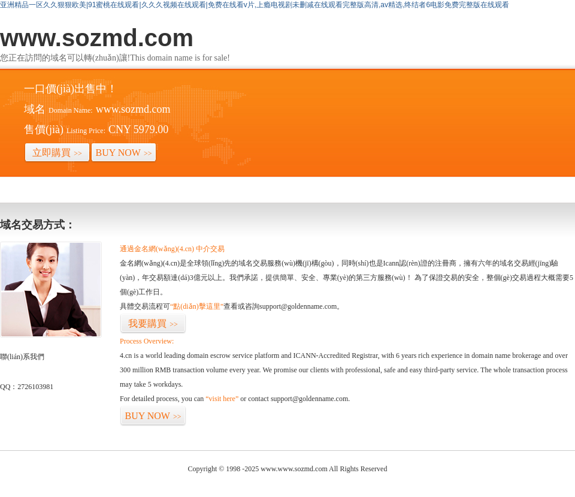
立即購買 (57, 152)
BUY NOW (124, 152)
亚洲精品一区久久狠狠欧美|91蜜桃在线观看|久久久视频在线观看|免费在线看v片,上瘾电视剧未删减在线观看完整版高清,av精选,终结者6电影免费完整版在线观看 (254, 5)
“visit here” (221, 398)
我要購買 (153, 323)
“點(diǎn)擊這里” (196, 306)
